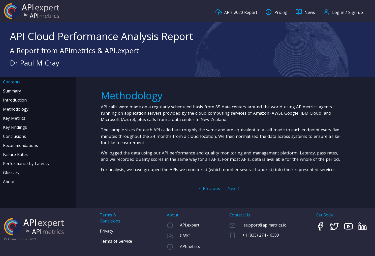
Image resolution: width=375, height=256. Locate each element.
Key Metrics (14, 118)
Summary (12, 91)
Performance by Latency (26, 163)
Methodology (15, 109)
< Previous (209, 188)
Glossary (11, 172)
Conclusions (14, 136)
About (9, 181)
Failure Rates (15, 154)
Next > (234, 188)
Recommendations (20, 145)
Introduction (15, 100)
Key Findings (15, 127)
